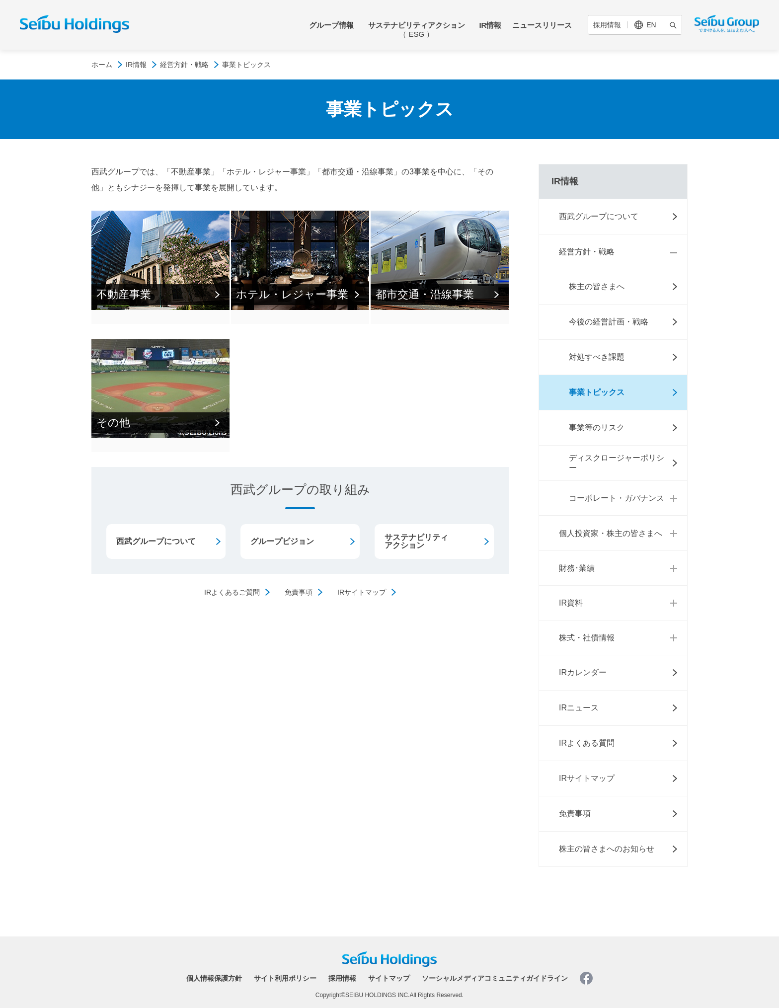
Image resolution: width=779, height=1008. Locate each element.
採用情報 (607, 24)
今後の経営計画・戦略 (608, 321)
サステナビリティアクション (416, 29)
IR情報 (490, 25)
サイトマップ (389, 978)
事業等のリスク (596, 427)
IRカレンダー (583, 672)
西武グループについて (156, 541)
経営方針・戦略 (184, 65)
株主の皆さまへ (596, 286)
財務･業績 (577, 568)
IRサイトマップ (361, 592)
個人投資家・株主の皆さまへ (610, 533)
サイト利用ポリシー (285, 978)
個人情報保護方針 (214, 978)
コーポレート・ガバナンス (616, 498)
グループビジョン (282, 541)
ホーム (101, 65)
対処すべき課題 (596, 357)
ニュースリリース (542, 25)
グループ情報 (331, 25)
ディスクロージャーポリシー (616, 463)
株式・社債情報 (587, 637)
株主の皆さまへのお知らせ (606, 849)
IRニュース (579, 707)
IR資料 (571, 603)
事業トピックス (596, 392)
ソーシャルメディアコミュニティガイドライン (495, 978)
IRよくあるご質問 (232, 592)
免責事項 (298, 592)
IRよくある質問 (587, 743)
